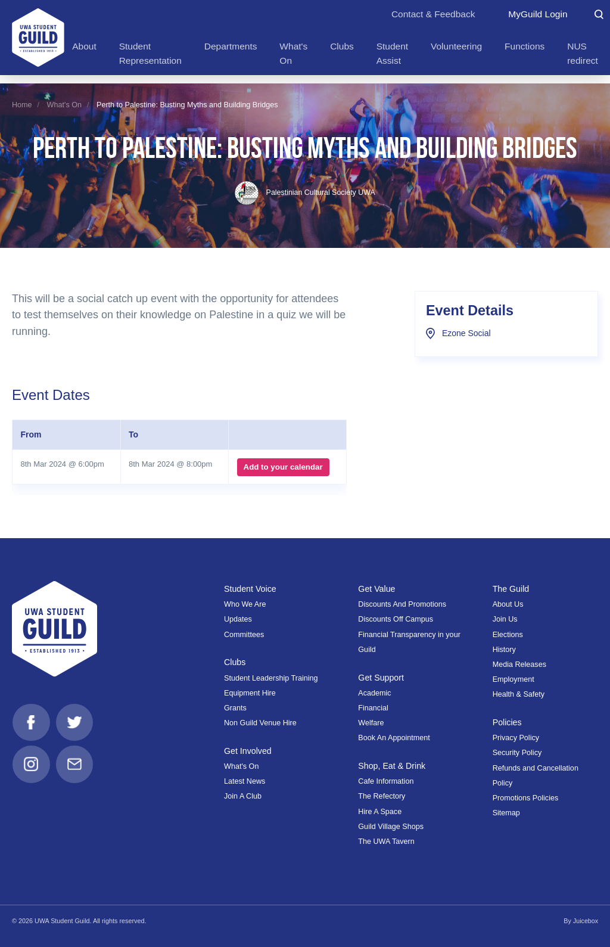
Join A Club (243, 796)
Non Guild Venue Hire (260, 723)
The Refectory (381, 796)
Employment (513, 679)
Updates (238, 619)
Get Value (377, 589)
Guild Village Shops (391, 826)
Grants (235, 708)
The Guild (511, 589)
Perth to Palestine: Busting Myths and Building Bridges (187, 105)
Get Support (381, 677)
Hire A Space (380, 812)
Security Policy (517, 753)
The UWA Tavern (386, 841)
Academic (374, 693)
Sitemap (506, 813)
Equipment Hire (250, 693)
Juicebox (585, 920)
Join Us (505, 619)
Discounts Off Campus (395, 619)
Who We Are (245, 604)
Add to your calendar (282, 466)
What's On (64, 105)
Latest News (244, 781)
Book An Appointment (394, 738)
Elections (508, 635)
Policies (507, 722)
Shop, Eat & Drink (392, 766)
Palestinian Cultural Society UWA (305, 192)
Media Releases (519, 664)
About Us (508, 604)
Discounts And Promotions (402, 604)
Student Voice (250, 589)
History (504, 649)
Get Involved (248, 751)
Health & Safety (519, 694)
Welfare (371, 723)
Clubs (235, 662)
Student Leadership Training (271, 678)
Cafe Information (385, 781)
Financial (373, 708)
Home (22, 105)
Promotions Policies (526, 798)
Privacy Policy (516, 738)
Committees (244, 635)
